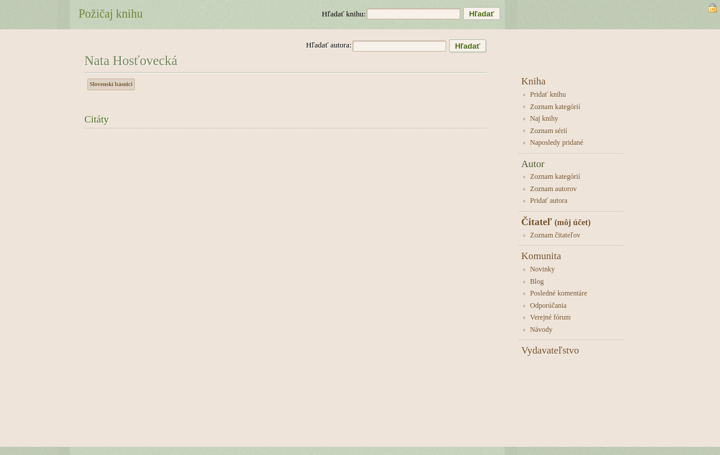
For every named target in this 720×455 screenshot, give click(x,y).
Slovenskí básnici (111, 84)
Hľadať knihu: (344, 13)
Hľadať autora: (329, 44)
